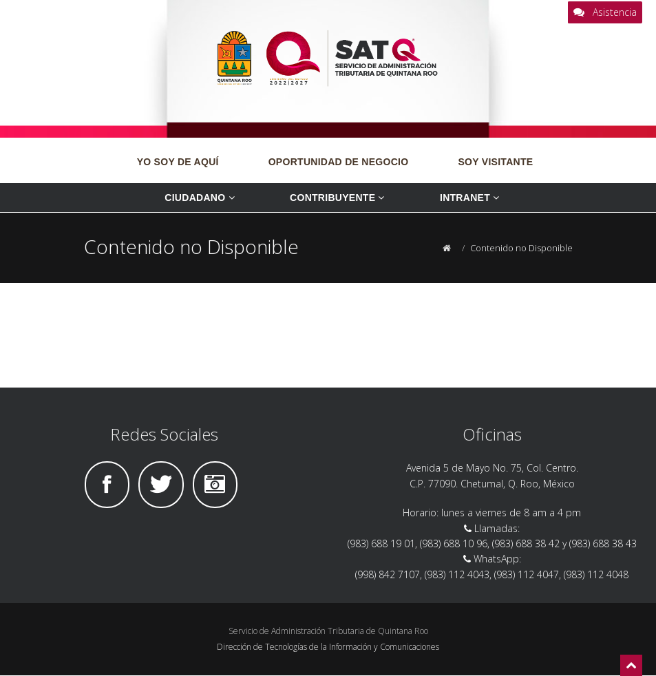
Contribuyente (339, 197)
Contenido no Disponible (521, 248)
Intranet (471, 197)
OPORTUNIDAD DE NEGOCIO (338, 161)
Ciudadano (201, 197)
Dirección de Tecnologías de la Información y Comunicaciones (328, 647)
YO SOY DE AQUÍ (178, 161)
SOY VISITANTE (495, 161)
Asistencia (605, 12)
